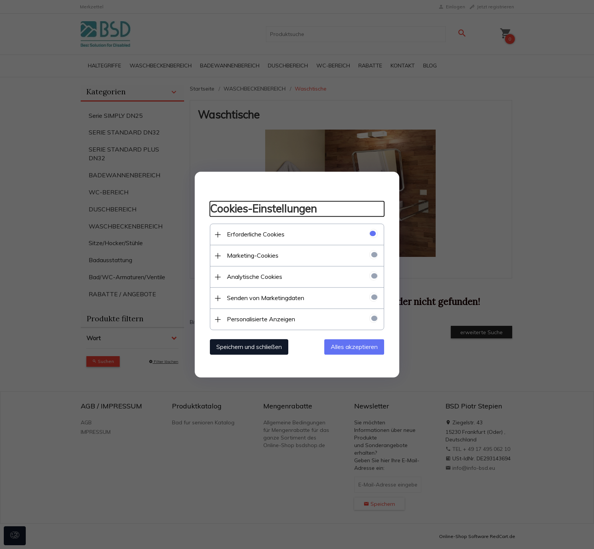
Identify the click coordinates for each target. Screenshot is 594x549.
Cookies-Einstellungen (263, 209)
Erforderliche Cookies (255, 234)
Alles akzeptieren (354, 346)
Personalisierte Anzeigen (261, 319)
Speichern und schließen (249, 346)
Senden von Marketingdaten (265, 298)
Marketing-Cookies (252, 255)
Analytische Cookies (254, 276)
